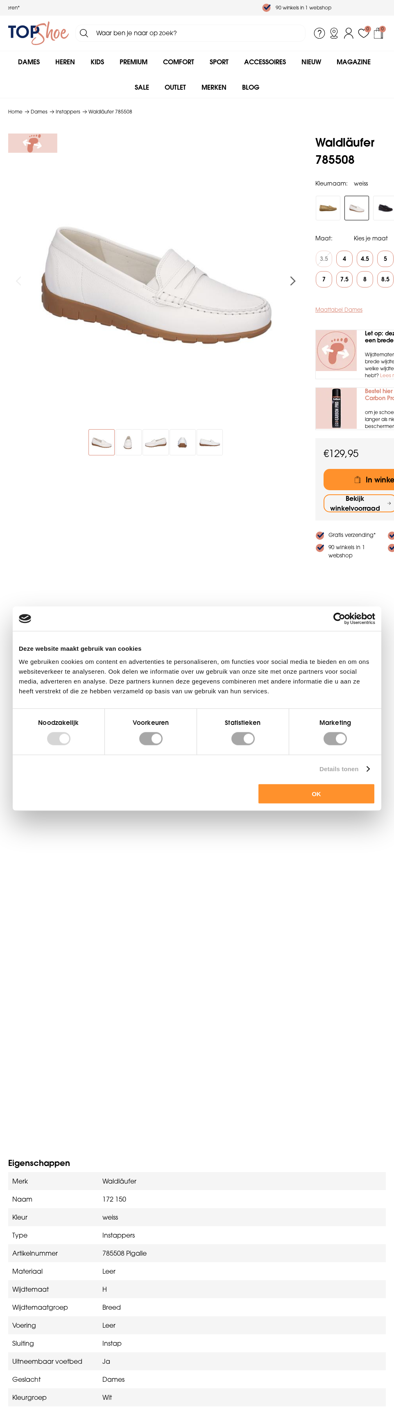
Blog (250, 87)
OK (316, 793)
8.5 (385, 279)
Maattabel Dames (338, 309)
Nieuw (311, 62)
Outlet (175, 87)
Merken (214, 87)
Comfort (178, 62)
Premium (133, 62)
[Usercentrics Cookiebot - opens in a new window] (339, 619)
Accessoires (265, 62)
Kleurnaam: (331, 183)
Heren (65, 62)
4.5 (365, 259)
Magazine (354, 62)
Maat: (324, 238)
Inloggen (349, 33)
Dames (29, 62)
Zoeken (84, 33)
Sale (142, 87)
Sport (219, 62)
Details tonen (338, 768)
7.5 (344, 279)
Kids (97, 62)
